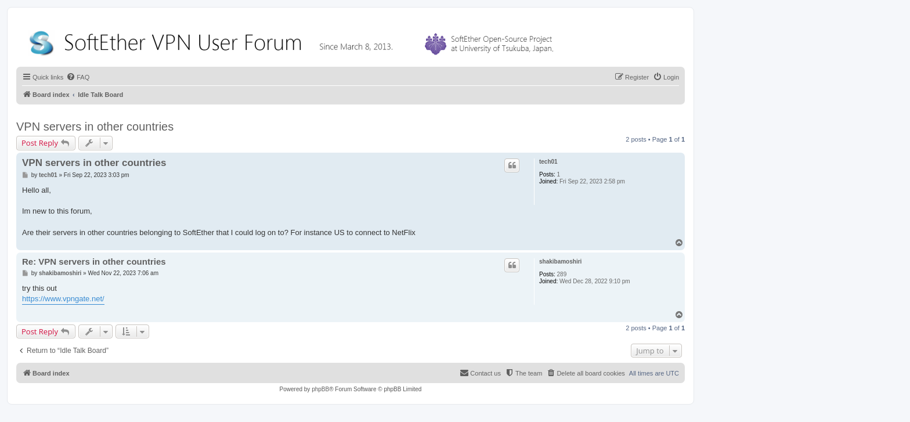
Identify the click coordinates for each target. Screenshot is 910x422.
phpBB (320, 389)
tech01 (548, 161)
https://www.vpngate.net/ (63, 298)
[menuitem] (77, 77)
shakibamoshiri (560, 261)
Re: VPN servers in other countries (94, 261)
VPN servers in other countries (95, 126)
